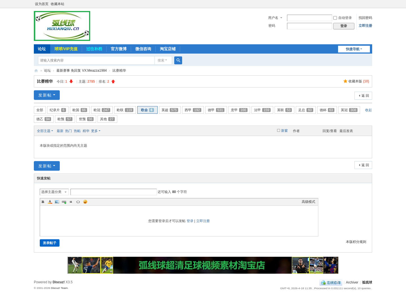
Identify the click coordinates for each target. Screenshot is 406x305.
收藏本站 (57, 4)
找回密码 (365, 18)
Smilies (85, 202)
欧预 (65, 119)
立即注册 (365, 26)
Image (57, 202)
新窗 (284, 131)
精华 (86, 131)
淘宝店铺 (168, 49)
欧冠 (102, 110)
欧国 (79, 110)
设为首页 (41, 4)
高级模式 (308, 202)
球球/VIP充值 (66, 49)
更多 (94, 131)
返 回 (365, 96)
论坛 (42, 49)
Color (50, 202)
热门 (68, 131)
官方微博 (119, 49)
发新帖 (45, 95)
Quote (71, 202)
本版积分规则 (356, 242)
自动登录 (342, 18)
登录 (190, 221)
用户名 (273, 18)
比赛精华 (119, 71)
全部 (39, 110)
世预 (86, 119)
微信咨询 (143, 49)
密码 (271, 26)
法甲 (262, 110)
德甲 (216, 110)
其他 (107, 119)
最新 (60, 131)
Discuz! (59, 282)
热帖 (77, 131)
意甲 (239, 110)
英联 (284, 110)
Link (64, 202)
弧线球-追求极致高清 (36, 71)
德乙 (43, 119)
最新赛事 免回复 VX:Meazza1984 (81, 71)
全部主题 (43, 131)
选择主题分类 (51, 192)
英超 (170, 110)
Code (78, 202)
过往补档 (94, 49)
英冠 (349, 110)
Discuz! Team (59, 287)
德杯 (327, 110)
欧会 (147, 110)
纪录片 (58, 110)
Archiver (352, 282)
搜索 (161, 60)
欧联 (125, 110)
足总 (305, 110)
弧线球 (367, 282)
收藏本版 (358, 81)
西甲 (193, 110)
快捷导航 (352, 49)
